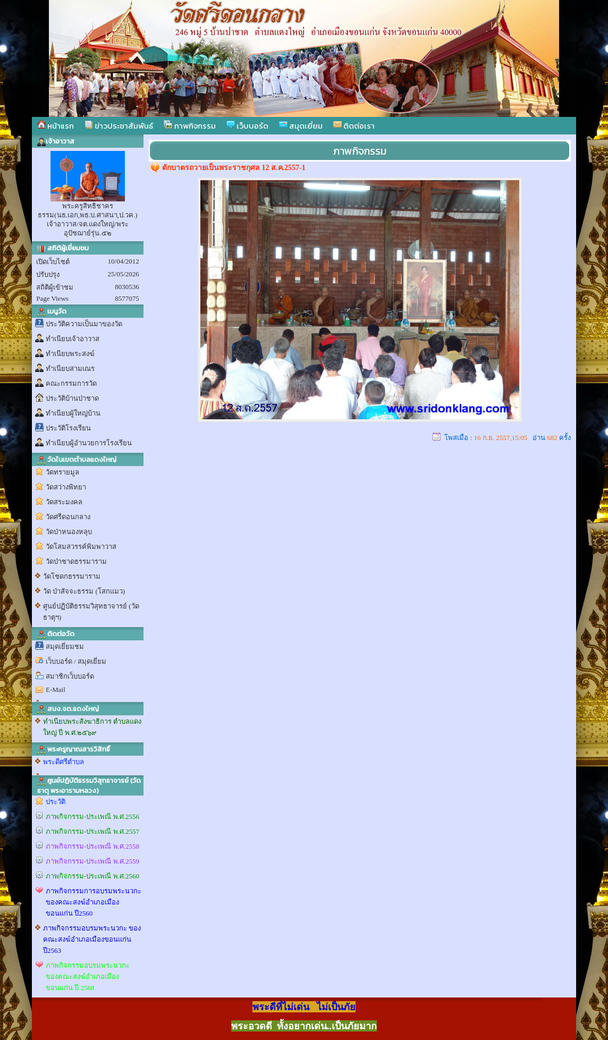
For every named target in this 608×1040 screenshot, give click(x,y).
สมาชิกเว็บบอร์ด (70, 676)
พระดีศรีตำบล (63, 762)
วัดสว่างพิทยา (66, 487)
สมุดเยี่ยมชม (65, 646)
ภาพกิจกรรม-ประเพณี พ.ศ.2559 (92, 861)
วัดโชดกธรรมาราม (71, 576)
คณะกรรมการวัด (71, 383)
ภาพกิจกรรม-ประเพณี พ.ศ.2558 (92, 846)
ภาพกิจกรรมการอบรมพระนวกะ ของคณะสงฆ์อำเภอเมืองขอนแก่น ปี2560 (93, 902)
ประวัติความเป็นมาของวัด (84, 324)
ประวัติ (55, 802)
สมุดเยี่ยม (301, 126)
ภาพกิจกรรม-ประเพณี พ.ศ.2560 (92, 876)
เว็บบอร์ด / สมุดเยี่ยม (76, 661)
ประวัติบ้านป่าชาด (72, 398)
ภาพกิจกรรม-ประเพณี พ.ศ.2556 (92, 817)
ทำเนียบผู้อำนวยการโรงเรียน (89, 443)
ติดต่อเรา (354, 126)
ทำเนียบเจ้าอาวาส (72, 339)
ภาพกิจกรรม (190, 126)
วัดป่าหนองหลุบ (69, 532)
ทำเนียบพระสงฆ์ (70, 354)
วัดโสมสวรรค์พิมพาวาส (81, 547)
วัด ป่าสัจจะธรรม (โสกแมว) (84, 591)
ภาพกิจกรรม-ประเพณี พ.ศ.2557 (92, 831)
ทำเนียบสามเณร (70, 369)
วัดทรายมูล (62, 472)
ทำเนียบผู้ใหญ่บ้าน (73, 413)
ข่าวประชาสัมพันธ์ (119, 126)
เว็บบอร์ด (247, 126)
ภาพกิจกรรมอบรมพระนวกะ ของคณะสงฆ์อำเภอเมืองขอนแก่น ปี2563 (92, 939)
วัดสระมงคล (64, 502)
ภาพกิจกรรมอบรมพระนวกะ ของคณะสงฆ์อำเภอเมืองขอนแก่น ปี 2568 (88, 976)
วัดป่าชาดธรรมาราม (76, 561)
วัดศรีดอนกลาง (68, 517)
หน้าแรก (55, 126)
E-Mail (55, 690)
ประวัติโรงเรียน (68, 428)
